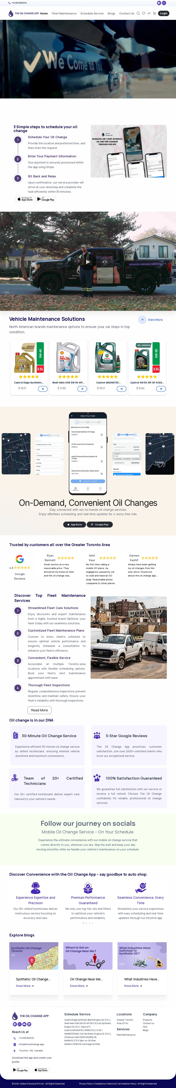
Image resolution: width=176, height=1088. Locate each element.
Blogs (111, 13)
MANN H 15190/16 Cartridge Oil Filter (82, 1066)
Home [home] (44, 13)
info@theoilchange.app (31, 1066)
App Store (75, 506)
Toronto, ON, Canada (31, 1073)
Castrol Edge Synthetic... (29, 365)
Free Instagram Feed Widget (150, 875)
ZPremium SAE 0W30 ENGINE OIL (80, 1059)
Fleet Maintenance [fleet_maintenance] (64, 13)
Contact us (148, 1045)
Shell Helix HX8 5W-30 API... (68, 365)
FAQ (145, 1049)
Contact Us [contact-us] (126, 13)
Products (147, 1042)
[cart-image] (154, 13)
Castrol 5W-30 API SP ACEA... (147, 365)
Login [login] (163, 13)
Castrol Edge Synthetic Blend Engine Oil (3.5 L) (87, 1042)
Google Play (99, 507)
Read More (39, 692)
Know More (25, 1008)
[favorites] (144, 13)
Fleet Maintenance (126, 1057)
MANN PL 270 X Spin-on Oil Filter (80, 1063)
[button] (83, 946)
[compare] (149, 13)
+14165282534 (19, 2)
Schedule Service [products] (92, 13)
